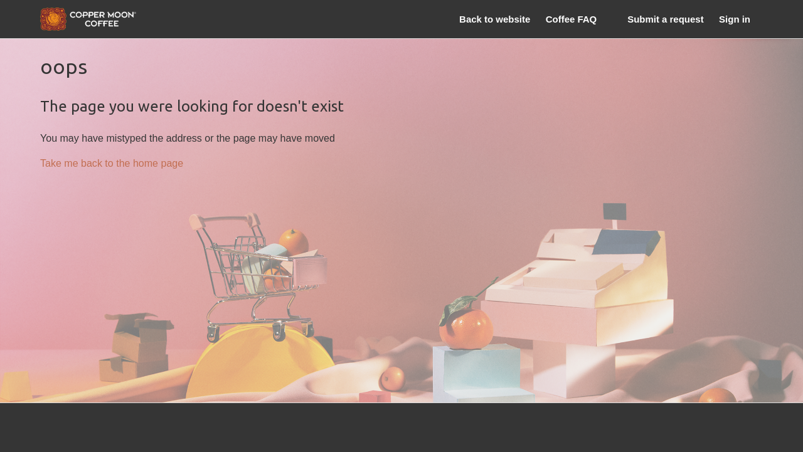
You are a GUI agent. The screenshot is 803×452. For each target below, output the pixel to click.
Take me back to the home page (111, 163)
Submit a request (665, 19)
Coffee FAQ (571, 19)
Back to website (494, 19)
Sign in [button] (734, 19)
